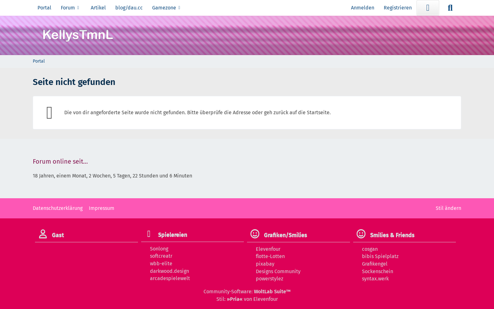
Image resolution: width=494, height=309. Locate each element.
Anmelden (362, 8)
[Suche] (450, 8)
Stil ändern (448, 208)
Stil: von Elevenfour (247, 299)
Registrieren (398, 8)
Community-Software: (247, 292)
